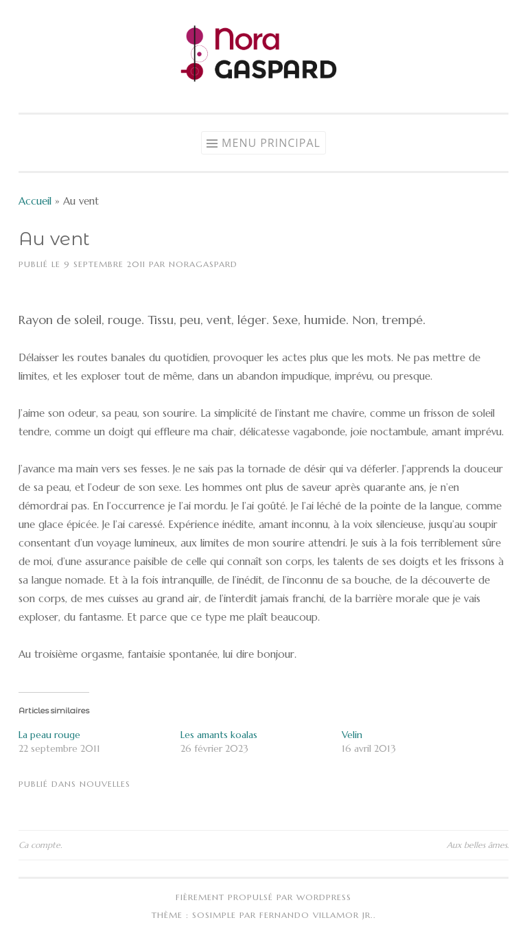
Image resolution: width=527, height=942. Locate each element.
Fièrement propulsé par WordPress (263, 897)
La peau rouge (49, 734)
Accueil (35, 200)
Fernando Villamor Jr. (316, 915)
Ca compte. (40, 845)
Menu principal (271, 142)
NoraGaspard (203, 264)
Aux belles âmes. (477, 845)
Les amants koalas (218, 734)
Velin (352, 734)
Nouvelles (105, 784)
